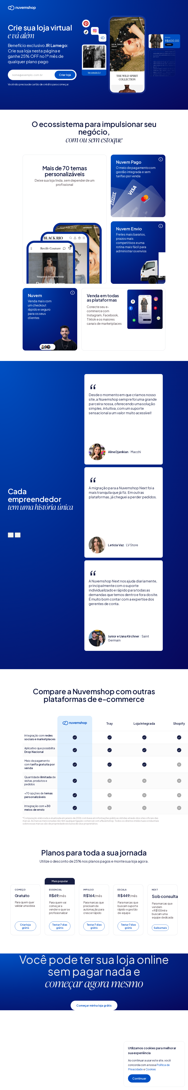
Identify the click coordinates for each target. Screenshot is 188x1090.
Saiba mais (160, 927)
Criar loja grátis (25, 926)
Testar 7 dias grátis (59, 926)
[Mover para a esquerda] (11, 535)
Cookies (151, 1069)
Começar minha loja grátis (94, 1005)
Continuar (139, 1078)
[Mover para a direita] (18, 535)
